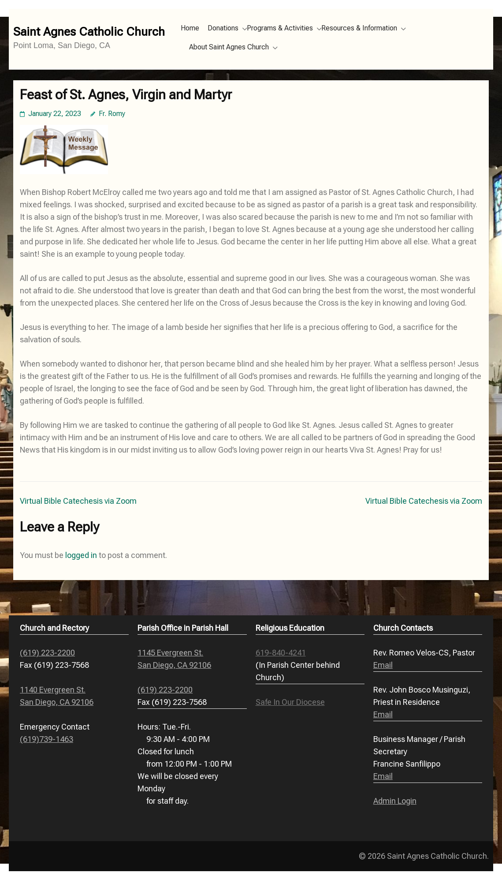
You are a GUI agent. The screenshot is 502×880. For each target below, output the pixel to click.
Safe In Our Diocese (290, 702)
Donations (223, 28)
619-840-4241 (281, 652)
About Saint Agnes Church (229, 47)
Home (190, 28)
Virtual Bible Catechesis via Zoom (78, 501)
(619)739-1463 (46, 739)
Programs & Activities (280, 28)
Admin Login (394, 800)
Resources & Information (359, 28)
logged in (81, 555)
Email (383, 665)
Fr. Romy (112, 113)
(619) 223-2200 (47, 652)
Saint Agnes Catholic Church (89, 32)
